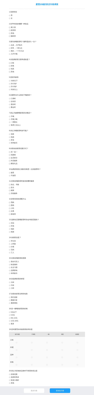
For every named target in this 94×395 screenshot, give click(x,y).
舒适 (12, 140)
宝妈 (12, 250)
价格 (12, 66)
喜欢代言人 (15, 261)
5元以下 (14, 312)
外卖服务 (14, 161)
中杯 (12, 285)
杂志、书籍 (15, 184)
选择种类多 (15, 377)
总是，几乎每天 (16, 45)
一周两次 (14, 122)
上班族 (13, 244)
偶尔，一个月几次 (17, 51)
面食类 (13, 214)
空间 (12, 223)
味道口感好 (15, 380)
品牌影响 (14, 270)
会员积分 (14, 158)
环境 (12, 226)
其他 (12, 33)
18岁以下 (14, 81)
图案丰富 (14, 300)
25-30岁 (14, 86)
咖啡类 (13, 36)
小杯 (12, 288)
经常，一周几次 (16, 48)
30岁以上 (14, 89)
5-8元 (13, 315)
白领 (12, 247)
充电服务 (14, 193)
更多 (12, 324)
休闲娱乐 (14, 143)
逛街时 (13, 104)
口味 (12, 63)
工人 (12, 252)
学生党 (13, 241)
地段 (12, 229)
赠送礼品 (14, 163)
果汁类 (13, 27)
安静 (12, 134)
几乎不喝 (14, 54)
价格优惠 (14, 374)
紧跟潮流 (14, 303)
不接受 (13, 175)
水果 (12, 211)
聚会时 (13, 107)
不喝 (12, 116)
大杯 (12, 282)
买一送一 (14, 152)
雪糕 (12, 202)
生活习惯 (14, 267)
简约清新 (14, 297)
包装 (12, 69)
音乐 (12, 187)
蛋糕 (12, 205)
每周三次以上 (16, 125)
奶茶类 (13, 30)
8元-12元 (14, 318)
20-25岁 (14, 83)
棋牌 (12, 190)
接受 (12, 173)
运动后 (13, 101)
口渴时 (13, 98)
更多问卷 (34, 391)
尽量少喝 (14, 119)
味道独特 (14, 264)
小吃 (12, 208)
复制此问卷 (60, 391)
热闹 (12, 137)
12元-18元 (14, 321)
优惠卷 (13, 155)
